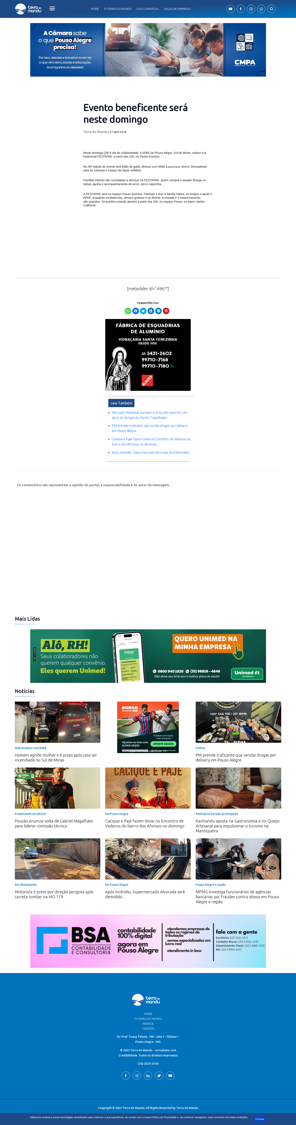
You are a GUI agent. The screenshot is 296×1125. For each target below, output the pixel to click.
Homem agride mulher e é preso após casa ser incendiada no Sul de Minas (56, 757)
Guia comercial (147, 9)
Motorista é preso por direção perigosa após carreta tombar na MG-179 (54, 894)
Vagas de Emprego (177, 9)
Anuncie (148, 1023)
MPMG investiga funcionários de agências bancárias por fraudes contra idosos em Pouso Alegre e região (237, 896)
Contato (148, 1028)
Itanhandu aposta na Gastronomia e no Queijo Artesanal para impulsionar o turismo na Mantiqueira (238, 826)
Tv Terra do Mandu (118, 9)
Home (95, 9)
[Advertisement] (148, 246)
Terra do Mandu (95, 132)
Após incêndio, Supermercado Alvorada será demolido (150, 452)
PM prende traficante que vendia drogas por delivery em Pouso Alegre (236, 757)
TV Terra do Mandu (148, 1018)
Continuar (259, 1119)
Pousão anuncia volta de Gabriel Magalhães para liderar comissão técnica (54, 823)
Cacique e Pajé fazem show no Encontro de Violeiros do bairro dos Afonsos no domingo (144, 823)
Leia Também (121, 403)
